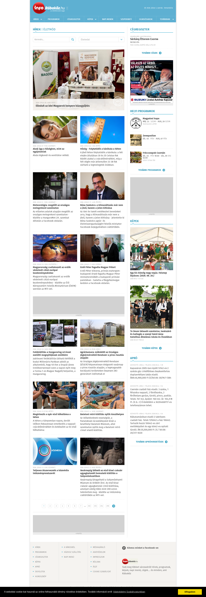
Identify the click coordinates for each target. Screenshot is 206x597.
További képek (150, 348)
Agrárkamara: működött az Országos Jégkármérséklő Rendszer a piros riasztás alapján (102, 355)
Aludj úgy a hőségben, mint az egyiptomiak (48, 150)
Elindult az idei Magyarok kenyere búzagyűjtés (63, 106)
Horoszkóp (40, 576)
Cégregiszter (73, 19)
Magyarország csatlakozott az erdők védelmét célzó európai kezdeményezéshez (52, 270)
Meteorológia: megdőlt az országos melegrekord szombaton (51, 206)
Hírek (36, 19)
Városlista (67, 8)
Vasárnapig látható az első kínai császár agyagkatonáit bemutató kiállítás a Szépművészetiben (101, 473)
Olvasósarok (145, 19)
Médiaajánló (99, 547)
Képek (90, 19)
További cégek (150, 53)
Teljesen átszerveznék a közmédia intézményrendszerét (51, 472)
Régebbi (113, 506)
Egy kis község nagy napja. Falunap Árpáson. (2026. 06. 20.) (148, 274)
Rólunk (96, 561)
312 (89, 506)
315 (107, 506)
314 (101, 506)
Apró (37, 566)
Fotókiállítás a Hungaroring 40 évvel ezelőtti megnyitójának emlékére (52, 353)
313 (95, 506)
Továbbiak (165, 19)
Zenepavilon (149, 136)
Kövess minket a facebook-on (142, 548)
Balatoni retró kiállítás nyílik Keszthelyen (102, 414)
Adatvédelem (99, 552)
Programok (54, 19)
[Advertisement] (78, 305)
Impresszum (98, 557)
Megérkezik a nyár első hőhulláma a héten (52, 416)
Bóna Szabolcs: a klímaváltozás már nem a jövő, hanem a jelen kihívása (101, 206)
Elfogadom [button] (190, 592)
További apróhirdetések (150, 442)
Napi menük (107, 19)
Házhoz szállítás (72, 552)
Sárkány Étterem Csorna (144, 39)
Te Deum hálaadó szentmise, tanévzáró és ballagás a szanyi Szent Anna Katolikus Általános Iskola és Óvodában (151, 334)
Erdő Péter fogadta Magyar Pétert (98, 267)
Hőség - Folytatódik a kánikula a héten (100, 149)
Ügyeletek (40, 571)
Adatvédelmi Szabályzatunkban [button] (129, 592)
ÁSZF (95, 566)
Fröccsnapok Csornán (154, 153)
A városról (69, 547)
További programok (149, 170)
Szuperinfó (126, 19)
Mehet (72, 39)
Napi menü (69, 557)
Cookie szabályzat (102, 571)
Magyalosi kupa (151, 118)
